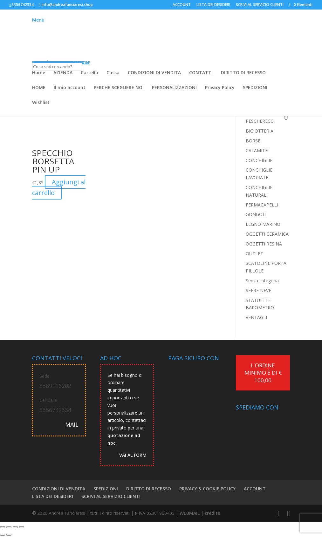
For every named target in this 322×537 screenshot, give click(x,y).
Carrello (89, 72)
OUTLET (254, 254)
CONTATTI (201, 72)
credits (212, 513)
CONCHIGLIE (259, 160)
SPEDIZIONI (255, 87)
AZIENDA (62, 72)
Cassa (113, 72)
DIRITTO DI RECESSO (243, 72)
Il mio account (70, 87)
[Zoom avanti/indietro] (2, 527)
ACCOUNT (182, 5)
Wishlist (41, 102)
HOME (38, 87)
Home (38, 72)
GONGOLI (256, 214)
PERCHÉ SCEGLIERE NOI (119, 87)
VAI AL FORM (133, 455)
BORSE (253, 141)
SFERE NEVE (258, 290)
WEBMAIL (190, 513)
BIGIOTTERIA (259, 131)
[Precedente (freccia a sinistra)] (2, 535)
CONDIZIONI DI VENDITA (154, 72)
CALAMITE (257, 150)
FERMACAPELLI (262, 205)
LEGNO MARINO (263, 224)
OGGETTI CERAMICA (267, 234)
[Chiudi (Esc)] (21, 527)
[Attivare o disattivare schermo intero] (8, 527)
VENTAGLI (256, 317)
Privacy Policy (220, 87)
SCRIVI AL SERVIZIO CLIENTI (260, 5)
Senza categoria (262, 281)
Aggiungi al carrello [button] (59, 187)
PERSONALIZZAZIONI (174, 87)
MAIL (72, 424)
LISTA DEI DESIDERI (213, 5)
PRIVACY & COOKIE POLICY (207, 489)
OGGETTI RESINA (264, 244)
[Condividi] (15, 527)
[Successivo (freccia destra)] (8, 535)
